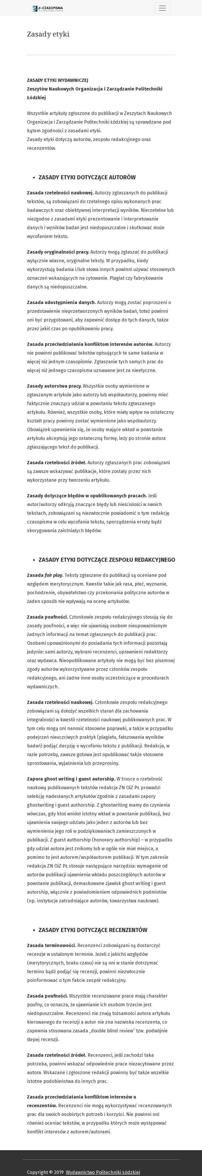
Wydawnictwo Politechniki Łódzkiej (103, 1172)
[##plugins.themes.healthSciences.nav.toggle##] (162, 8)
